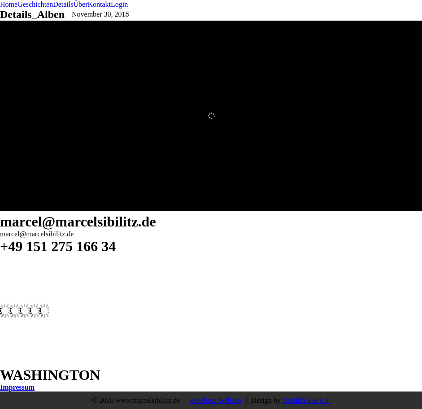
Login (119, 4)
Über (81, 4)
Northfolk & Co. (306, 400)
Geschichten (35, 4)
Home (8, 4)
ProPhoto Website (215, 400)
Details (63, 4)
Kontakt (99, 4)
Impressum (17, 387)
